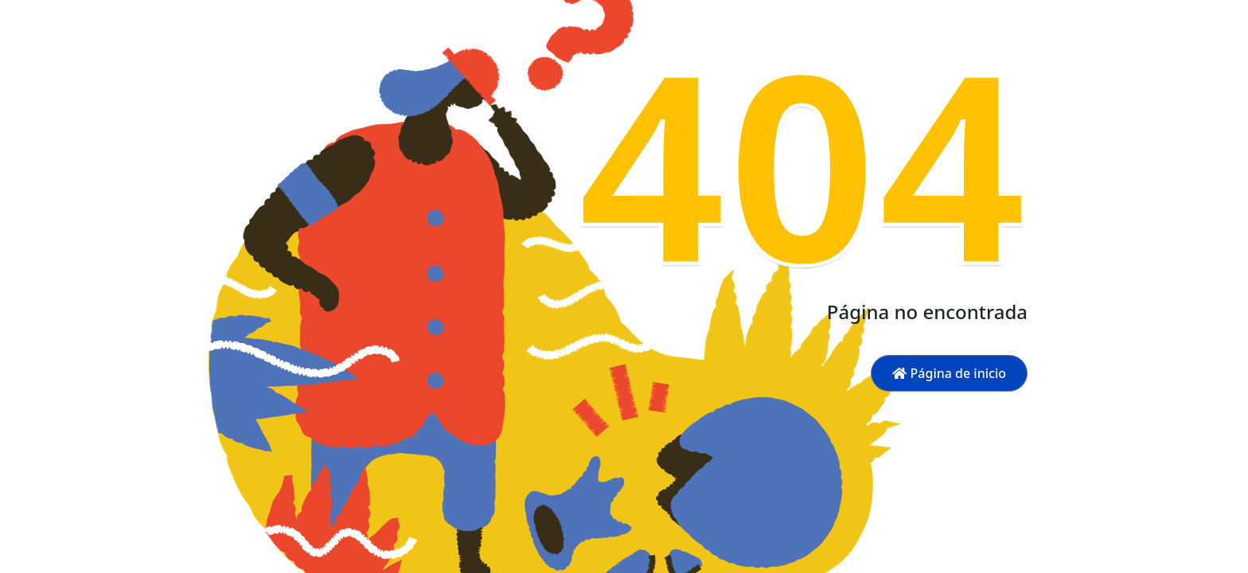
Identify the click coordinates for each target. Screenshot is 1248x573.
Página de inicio (949, 373)
